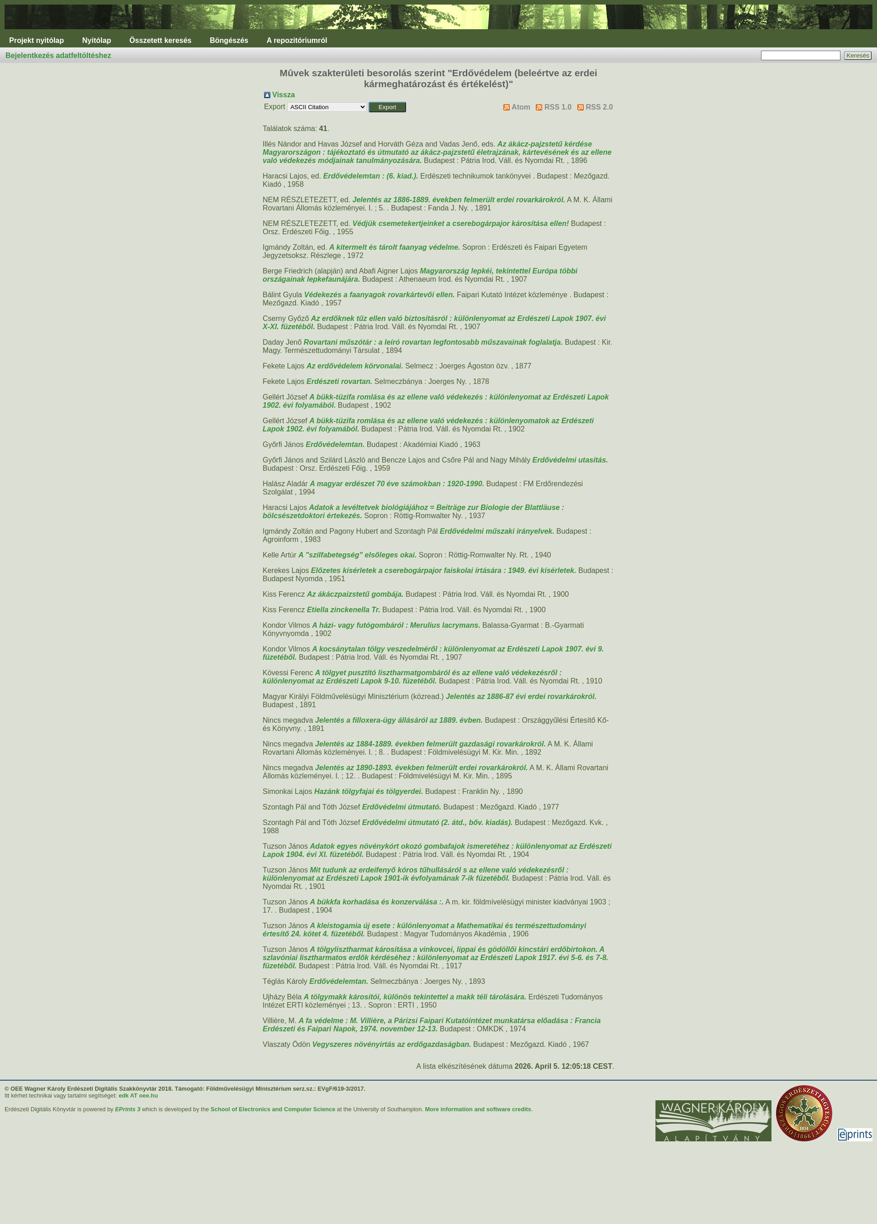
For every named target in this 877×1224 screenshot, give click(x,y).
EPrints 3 (127, 1109)
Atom (521, 107)
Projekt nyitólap (36, 40)
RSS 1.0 (558, 107)
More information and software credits (478, 1109)
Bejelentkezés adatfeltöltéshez (58, 55)
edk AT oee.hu (138, 1095)
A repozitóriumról (297, 40)
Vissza (283, 95)
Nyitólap (96, 40)
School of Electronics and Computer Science (273, 1109)
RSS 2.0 (599, 107)
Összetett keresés (160, 40)
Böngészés (229, 40)
